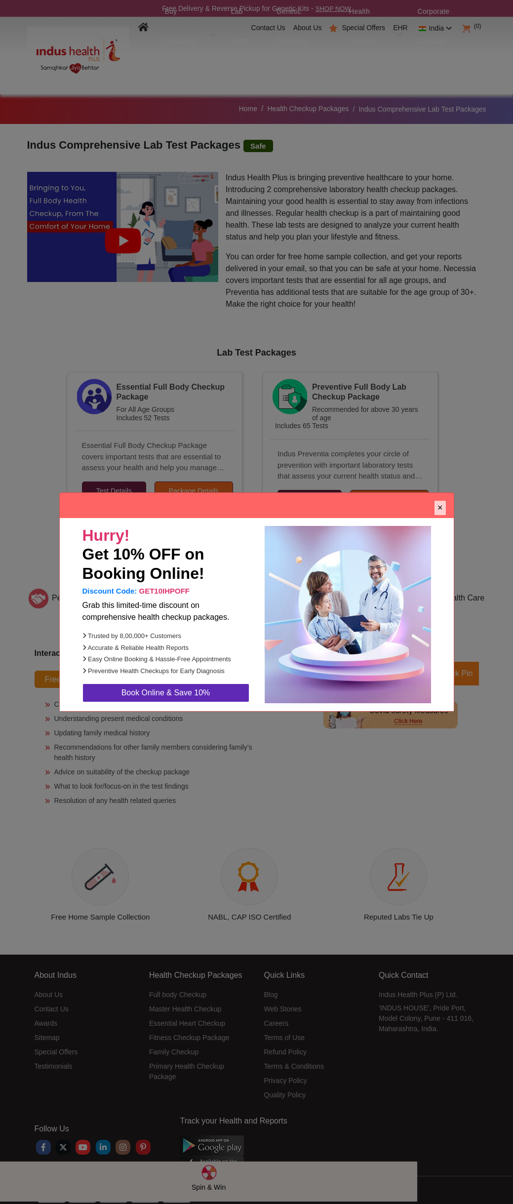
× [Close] (440, 508)
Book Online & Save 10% (165, 692)
